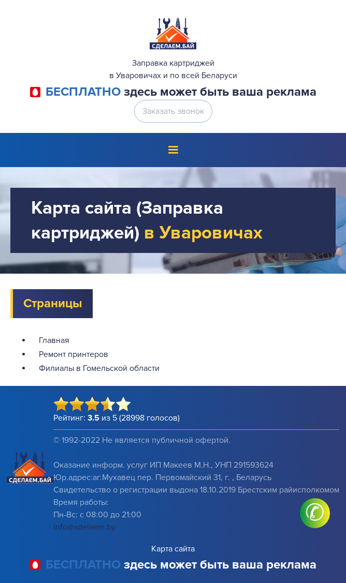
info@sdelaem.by (84, 527)
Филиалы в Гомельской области (99, 368)
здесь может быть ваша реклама (181, 92)
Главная (54, 340)
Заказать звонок (173, 111)
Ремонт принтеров (73, 354)
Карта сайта (173, 549)
